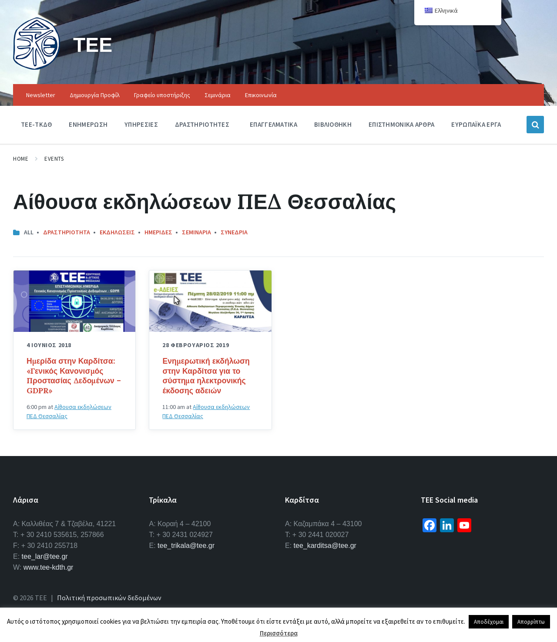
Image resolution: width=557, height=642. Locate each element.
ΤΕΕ (93, 44)
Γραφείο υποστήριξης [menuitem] (162, 95)
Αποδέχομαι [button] (488, 621)
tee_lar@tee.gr (45, 556)
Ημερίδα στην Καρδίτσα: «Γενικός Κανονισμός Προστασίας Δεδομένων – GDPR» (74, 376)
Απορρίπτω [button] (531, 621)
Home (20, 158)
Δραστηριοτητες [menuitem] (202, 124)
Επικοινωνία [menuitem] (261, 95)
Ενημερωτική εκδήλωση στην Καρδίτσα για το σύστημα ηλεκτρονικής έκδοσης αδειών (205, 376)
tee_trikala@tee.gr (186, 545)
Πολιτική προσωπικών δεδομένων (109, 597)
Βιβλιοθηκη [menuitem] (333, 124)
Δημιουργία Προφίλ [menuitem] (95, 95)
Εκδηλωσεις (117, 232)
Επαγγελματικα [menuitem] (273, 124)
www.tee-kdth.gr (48, 567)
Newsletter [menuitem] (40, 95)
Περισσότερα (279, 633)
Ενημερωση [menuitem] (88, 124)
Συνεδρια (234, 232)
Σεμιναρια (196, 232)
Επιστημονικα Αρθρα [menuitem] (401, 124)
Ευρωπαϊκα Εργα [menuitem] (476, 124)
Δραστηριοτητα (66, 232)
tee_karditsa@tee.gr (325, 545)
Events (54, 158)
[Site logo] (36, 67)
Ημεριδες (158, 232)
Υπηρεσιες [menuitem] (141, 124)
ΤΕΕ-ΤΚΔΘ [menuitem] (36, 124)
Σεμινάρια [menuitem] (218, 95)
